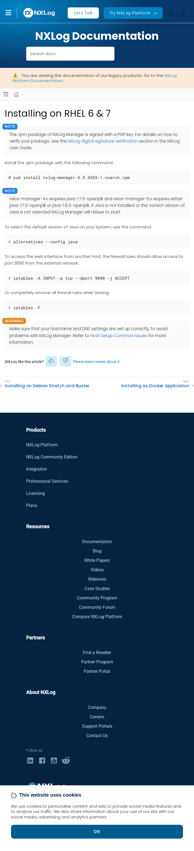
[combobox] (70, 54)
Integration (36, 469)
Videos (97, 569)
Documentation (97, 541)
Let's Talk (83, 13)
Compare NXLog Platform (97, 616)
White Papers (97, 560)
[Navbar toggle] (6, 94)
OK (97, 831)
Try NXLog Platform (130, 13)
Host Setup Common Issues (118, 335)
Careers (97, 716)
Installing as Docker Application (155, 386)
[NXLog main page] (39, 12)
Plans (31, 505)
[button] (14, 12)
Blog (97, 551)
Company (97, 707)
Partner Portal (97, 671)
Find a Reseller (97, 652)
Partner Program (97, 662)
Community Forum (97, 607)
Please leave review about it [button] (96, 361)
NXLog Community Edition (52, 457)
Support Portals (97, 726)
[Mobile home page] (16, 94)
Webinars (97, 579)
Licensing (35, 493)
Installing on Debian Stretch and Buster (47, 386)
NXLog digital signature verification (103, 141)
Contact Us (97, 735)
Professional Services (47, 481)
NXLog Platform (42, 444)
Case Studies (97, 588)
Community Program (97, 598)
